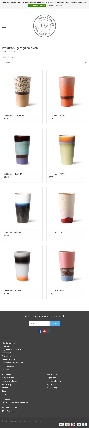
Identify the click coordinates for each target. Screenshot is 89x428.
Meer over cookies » (54, 5)
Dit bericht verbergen (37, 5)
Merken (5, 387)
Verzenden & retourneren (12, 362)
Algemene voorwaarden (12, 349)
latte (15, 52)
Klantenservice (8, 366)
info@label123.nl (12, 411)
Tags (10, 52)
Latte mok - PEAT (56, 174)
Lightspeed (37, 421)
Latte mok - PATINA (13, 174)
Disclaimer (6, 352)
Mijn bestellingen (53, 381)
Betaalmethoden (9, 359)
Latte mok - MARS (57, 115)
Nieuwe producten (9, 381)
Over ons (6, 346)
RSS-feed (6, 394)
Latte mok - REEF (56, 290)
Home (4, 52)
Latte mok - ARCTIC (13, 232)
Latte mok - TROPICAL (14, 115)
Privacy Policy (7, 356)
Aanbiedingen (7, 384)
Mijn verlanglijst (53, 387)
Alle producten (8, 378)
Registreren (51, 378)
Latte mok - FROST (57, 232)
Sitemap (5, 369)
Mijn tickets (51, 384)
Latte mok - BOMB (12, 290)
